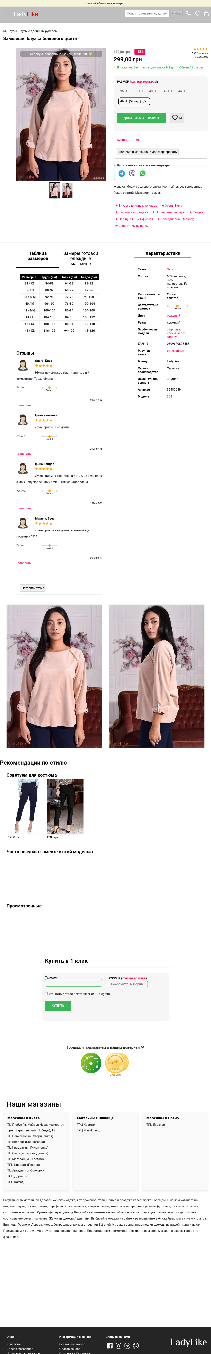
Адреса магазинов (20, 1349)
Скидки (198, 212)
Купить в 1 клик (128, 140)
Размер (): (137, 82)
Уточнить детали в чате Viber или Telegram (77, 994)
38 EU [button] (139, 91)
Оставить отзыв (32, 588)
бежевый (173, 315)
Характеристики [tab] (163, 253)
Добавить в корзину (142, 118)
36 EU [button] (124, 91)
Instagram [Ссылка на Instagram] (118, 1346)
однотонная (175, 351)
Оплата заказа (69, 1349)
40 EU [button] (153, 91)
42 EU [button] (168, 91)
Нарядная (126, 219)
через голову (176, 335)
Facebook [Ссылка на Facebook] (110, 1346)
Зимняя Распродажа (133, 212)
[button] (9, 13)
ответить (24, 405)
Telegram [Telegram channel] (127, 1346)
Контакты (14, 1344)
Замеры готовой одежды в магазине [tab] (80, 258)
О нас (10, 1337)
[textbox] (147, 13)
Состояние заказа (72, 1344)
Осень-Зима (173, 205)
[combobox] (154, 13)
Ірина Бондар (44, 464)
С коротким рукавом (134, 226)
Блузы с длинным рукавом (138, 205)
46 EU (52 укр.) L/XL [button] (134, 101)
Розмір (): (128, 978)
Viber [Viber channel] (136, 1346)
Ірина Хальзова (46, 415)
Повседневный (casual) (177, 219)
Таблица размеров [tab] (37, 256)
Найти (176, 13)
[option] (55, 190)
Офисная (146, 219)
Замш (171, 269)
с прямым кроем (174, 331)
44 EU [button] (182, 91)
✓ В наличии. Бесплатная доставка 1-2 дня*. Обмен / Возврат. (159, 67)
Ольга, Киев (43, 361)
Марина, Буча (45, 518)
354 (169, 396)
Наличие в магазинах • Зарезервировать (148, 151)
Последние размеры (170, 212)
